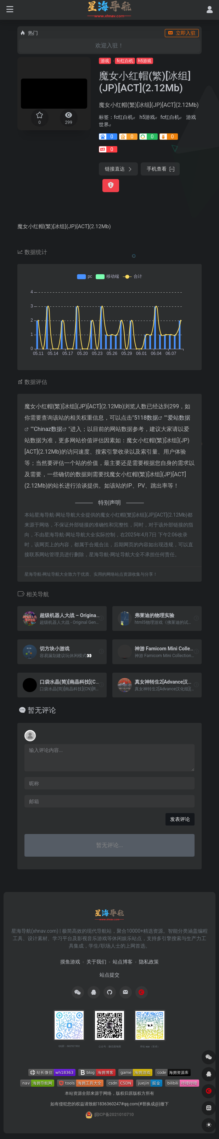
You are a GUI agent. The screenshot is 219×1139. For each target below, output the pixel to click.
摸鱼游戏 (70, 962)
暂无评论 (42, 710)
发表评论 (180, 819)
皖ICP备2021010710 (114, 1114)
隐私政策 (149, 962)
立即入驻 (182, 33)
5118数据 (146, 417)
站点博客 (123, 962)
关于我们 (96, 962)
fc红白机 (125, 60)
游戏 (105, 60)
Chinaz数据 (48, 429)
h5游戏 (144, 60)
